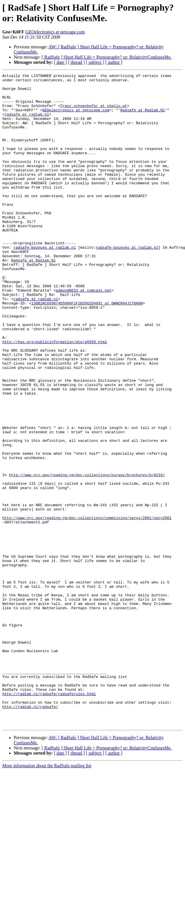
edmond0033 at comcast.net (83, 334)
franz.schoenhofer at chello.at (93, 112)
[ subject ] (95, 62)
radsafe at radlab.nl (27, 122)
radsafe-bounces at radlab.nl (44, 282)
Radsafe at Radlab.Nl (142, 117)
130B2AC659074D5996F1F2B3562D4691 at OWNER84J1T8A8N (86, 349)
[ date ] (60, 62)
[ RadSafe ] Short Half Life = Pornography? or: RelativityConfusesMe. (107, 57)
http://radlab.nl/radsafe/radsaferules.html (49, 818)
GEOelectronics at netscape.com (55, 31)
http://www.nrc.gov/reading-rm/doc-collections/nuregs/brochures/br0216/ (87, 555)
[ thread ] (76, 62)
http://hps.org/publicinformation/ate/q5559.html (54, 395)
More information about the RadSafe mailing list (46, 896)
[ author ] (113, 62)
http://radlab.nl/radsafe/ (30, 833)
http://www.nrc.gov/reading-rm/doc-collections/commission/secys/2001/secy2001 (87, 607)
